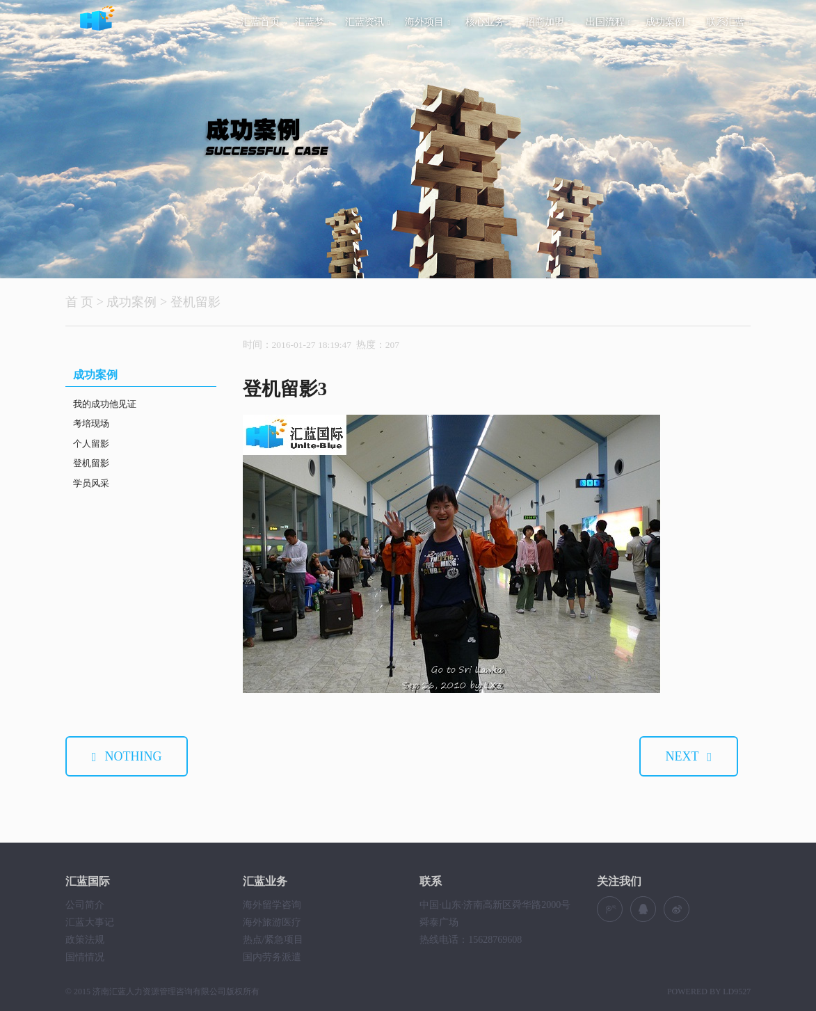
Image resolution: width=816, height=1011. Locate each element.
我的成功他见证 (104, 404)
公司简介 (84, 905)
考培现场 (91, 423)
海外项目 (427, 22)
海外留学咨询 (272, 905)
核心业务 (488, 22)
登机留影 (195, 302)
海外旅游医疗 (272, 922)
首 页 (79, 302)
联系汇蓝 (728, 22)
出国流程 (608, 22)
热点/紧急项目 (273, 939)
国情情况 (84, 957)
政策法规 (84, 939)
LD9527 (737, 991)
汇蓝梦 (312, 22)
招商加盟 (547, 22)
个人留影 (91, 443)
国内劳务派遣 (272, 957)
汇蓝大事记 (89, 922)
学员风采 (91, 483)
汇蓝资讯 (367, 22)
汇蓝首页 (260, 22)
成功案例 (668, 22)
